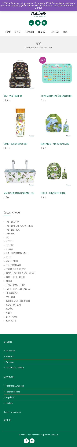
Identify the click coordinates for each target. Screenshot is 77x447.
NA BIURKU (9, 249)
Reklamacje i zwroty (15, 367)
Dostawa (10, 362)
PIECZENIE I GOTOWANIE (13, 265)
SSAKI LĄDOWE (10, 296)
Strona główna (29, 47)
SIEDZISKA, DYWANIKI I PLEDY (15, 284)
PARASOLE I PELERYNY (12, 261)
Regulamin (10, 397)
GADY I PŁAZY (10, 245)
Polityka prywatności (15, 385)
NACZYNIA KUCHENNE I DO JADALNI (17, 253)
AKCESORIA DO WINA (12, 221)
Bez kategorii (10, 233)
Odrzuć (38, 7)
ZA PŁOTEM (9, 312)
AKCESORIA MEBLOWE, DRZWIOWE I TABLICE (19, 225)
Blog (65, 31)
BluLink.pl (54, 435)
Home (8, 31)
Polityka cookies (13, 391)
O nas (17, 31)
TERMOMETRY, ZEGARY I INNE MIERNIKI (18, 300)
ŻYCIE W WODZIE (11, 320)
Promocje (29, 31)
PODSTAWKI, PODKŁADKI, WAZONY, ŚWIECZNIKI (21, 273)
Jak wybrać (10, 350)
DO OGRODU (9, 241)
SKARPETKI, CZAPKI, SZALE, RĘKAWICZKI (18, 288)
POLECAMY (9, 280)
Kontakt (54, 31)
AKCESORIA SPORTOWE (13, 229)
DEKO (7, 237)
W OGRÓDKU (9, 308)
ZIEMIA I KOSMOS (11, 316)
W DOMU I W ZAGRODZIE (13, 304)
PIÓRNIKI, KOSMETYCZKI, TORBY (16, 269)
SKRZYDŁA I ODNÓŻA (12, 292)
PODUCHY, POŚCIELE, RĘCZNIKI (15, 277)
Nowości (42, 31)
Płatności (10, 356)
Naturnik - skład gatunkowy (12, 412)
